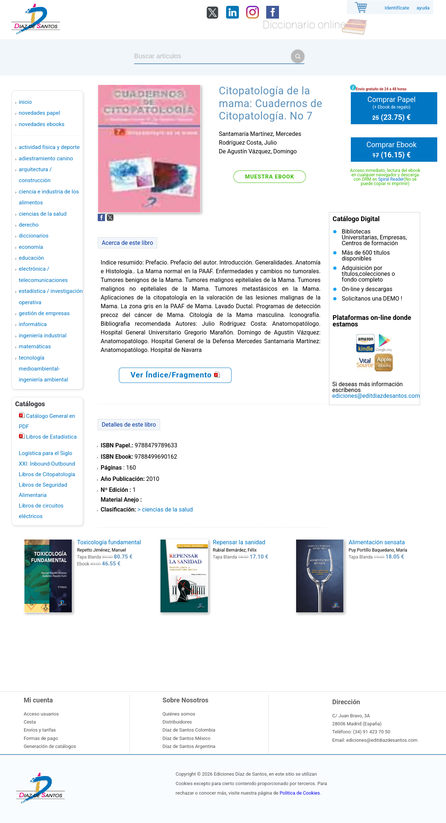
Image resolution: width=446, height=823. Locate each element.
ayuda (423, 8)
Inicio (25, 102)
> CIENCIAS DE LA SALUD (165, 509)
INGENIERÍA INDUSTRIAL (43, 335)
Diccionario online (304, 24)
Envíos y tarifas (40, 730)
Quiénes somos (179, 714)
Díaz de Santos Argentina (189, 746)
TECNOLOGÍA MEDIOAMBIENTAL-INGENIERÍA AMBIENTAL (43, 368)
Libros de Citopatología (47, 474)
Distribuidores (177, 722)
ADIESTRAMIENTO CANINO (46, 158)
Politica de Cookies (300, 793)
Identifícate (397, 8)
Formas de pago (41, 738)
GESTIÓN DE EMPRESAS (44, 313)
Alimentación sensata (377, 542)
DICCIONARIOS (34, 235)
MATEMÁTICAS (35, 346)
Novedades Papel (39, 113)
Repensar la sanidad (239, 542)
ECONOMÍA (31, 247)
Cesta (30, 722)
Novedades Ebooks (42, 124)
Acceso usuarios (41, 714)
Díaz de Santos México (186, 738)
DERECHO (29, 225)
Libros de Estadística (51, 437)
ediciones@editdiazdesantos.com (376, 395)
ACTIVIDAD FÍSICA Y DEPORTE (49, 147)
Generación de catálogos (50, 746)
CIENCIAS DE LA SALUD (43, 214)
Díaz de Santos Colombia (189, 730)
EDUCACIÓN (31, 258)
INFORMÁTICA (33, 324)
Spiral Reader (391, 179)
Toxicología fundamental (109, 542)
